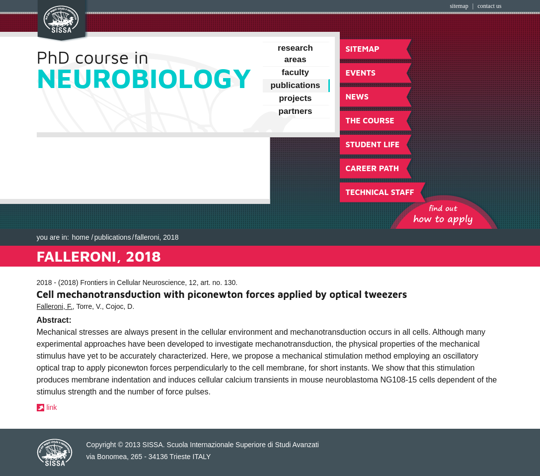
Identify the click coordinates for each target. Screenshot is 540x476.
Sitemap (459, 5)
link (52, 407)
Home (80, 237)
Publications (112, 237)
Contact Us (489, 5)
